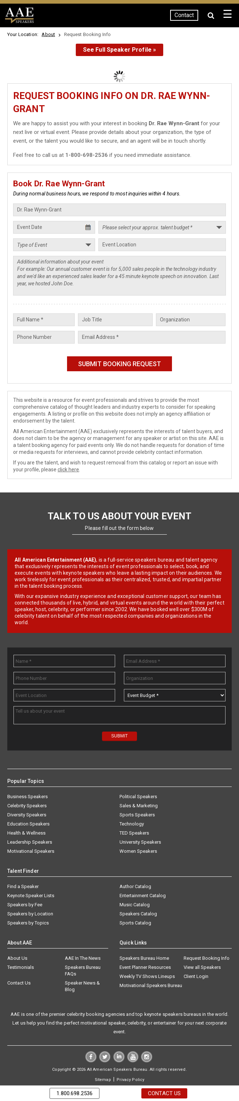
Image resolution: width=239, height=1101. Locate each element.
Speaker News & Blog (82, 986)
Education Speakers (28, 824)
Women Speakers (138, 851)
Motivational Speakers (30, 851)
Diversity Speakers (26, 814)
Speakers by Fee (24, 904)
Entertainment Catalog (143, 895)
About (48, 34)
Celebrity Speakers (27, 805)
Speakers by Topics (28, 923)
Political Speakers (138, 796)
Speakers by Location (30, 913)
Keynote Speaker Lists (30, 895)
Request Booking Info (207, 958)
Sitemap (103, 1079)
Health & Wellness (26, 833)
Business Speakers (27, 796)
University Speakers (140, 842)
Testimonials (20, 967)
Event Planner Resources (145, 967)
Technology (132, 824)
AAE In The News (83, 958)
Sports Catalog (135, 923)
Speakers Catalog (138, 913)
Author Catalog (135, 886)
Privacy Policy (130, 1079)
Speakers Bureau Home (144, 958)
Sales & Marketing (139, 805)
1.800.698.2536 (74, 1093)
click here (68, 469)
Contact (183, 15)
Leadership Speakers (29, 842)
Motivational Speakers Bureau (151, 985)
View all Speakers (202, 967)
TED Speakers (134, 833)
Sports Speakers (137, 814)
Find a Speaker (23, 886)
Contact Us (19, 983)
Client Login (196, 976)
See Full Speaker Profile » (119, 49)
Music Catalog (135, 904)
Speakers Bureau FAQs (83, 971)
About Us (17, 958)
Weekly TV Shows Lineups (147, 976)
